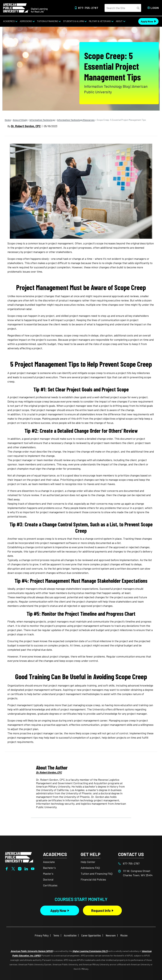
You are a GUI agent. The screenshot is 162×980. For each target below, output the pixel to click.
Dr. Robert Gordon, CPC (26, 126)
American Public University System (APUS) (32, 951)
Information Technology (42, 119)
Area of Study (20, 119)
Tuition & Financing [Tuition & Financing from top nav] (47, 21)
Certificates (50, 885)
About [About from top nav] (119, 21)
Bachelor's (49, 867)
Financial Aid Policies (93, 879)
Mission (124, 935)
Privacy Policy (42, 935)
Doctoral (48, 879)
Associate (49, 862)
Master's (48, 873)
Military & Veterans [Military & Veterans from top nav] (100, 21)
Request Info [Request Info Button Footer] (101, 910)
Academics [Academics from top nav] (9, 21)
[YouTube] (32, 868)
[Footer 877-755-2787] (137, 863)
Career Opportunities (91, 935)
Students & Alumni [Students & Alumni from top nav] (73, 21)
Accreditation (70, 935)
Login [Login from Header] (155, 8)
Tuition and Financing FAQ (96, 873)
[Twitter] (13, 868)
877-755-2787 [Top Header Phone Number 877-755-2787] (88, 8)
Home (8, 119)
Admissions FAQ (90, 867)
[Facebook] (6, 868)
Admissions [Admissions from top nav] (26, 21)
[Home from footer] (19, 857)
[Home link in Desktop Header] (25, 7)
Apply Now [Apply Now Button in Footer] (58, 910)
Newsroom (111, 935)
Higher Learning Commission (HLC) (90, 951)
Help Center (88, 862)
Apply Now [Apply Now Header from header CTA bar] (147, 21)
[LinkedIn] (26, 868)
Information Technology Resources (76, 119)
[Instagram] (19, 868)
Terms (56, 935)
